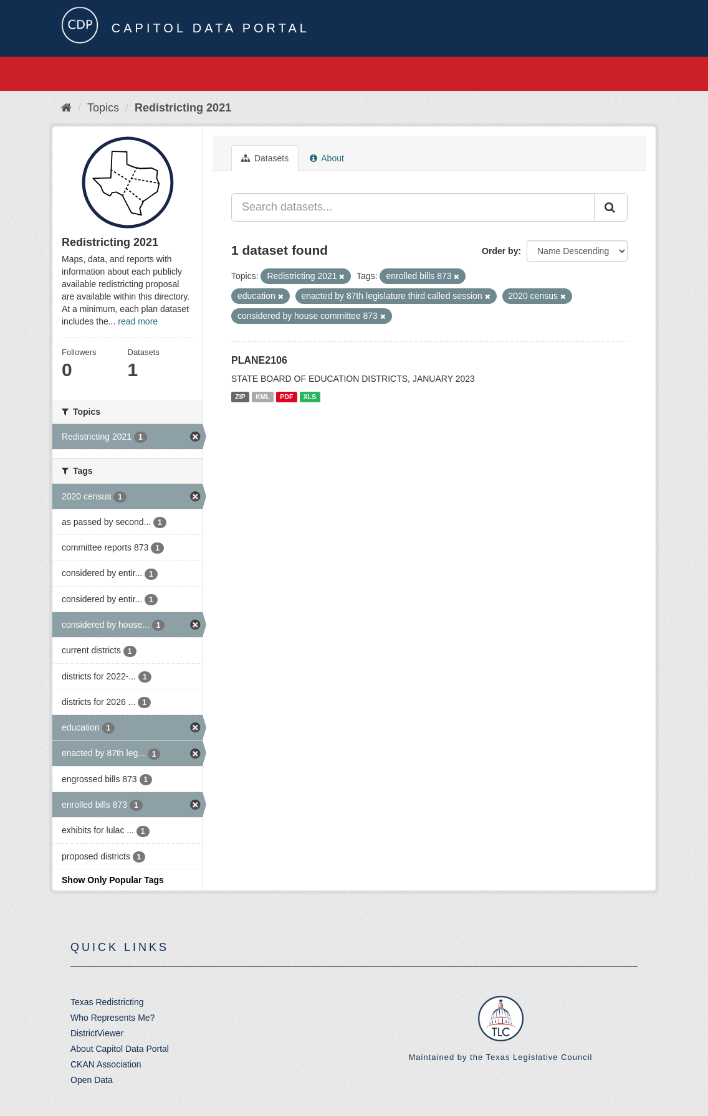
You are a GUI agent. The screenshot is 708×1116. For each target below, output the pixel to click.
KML (263, 396)
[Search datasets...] (413, 207)
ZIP (240, 396)
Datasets (265, 158)
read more (138, 321)
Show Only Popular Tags (113, 880)
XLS (310, 396)
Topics (103, 108)
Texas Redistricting (107, 1002)
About (327, 158)
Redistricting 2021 (183, 108)
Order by (500, 251)
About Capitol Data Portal (119, 1049)
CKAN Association (105, 1064)
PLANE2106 (259, 360)
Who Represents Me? (112, 1018)
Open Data (91, 1080)
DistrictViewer (96, 1033)
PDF (286, 396)
